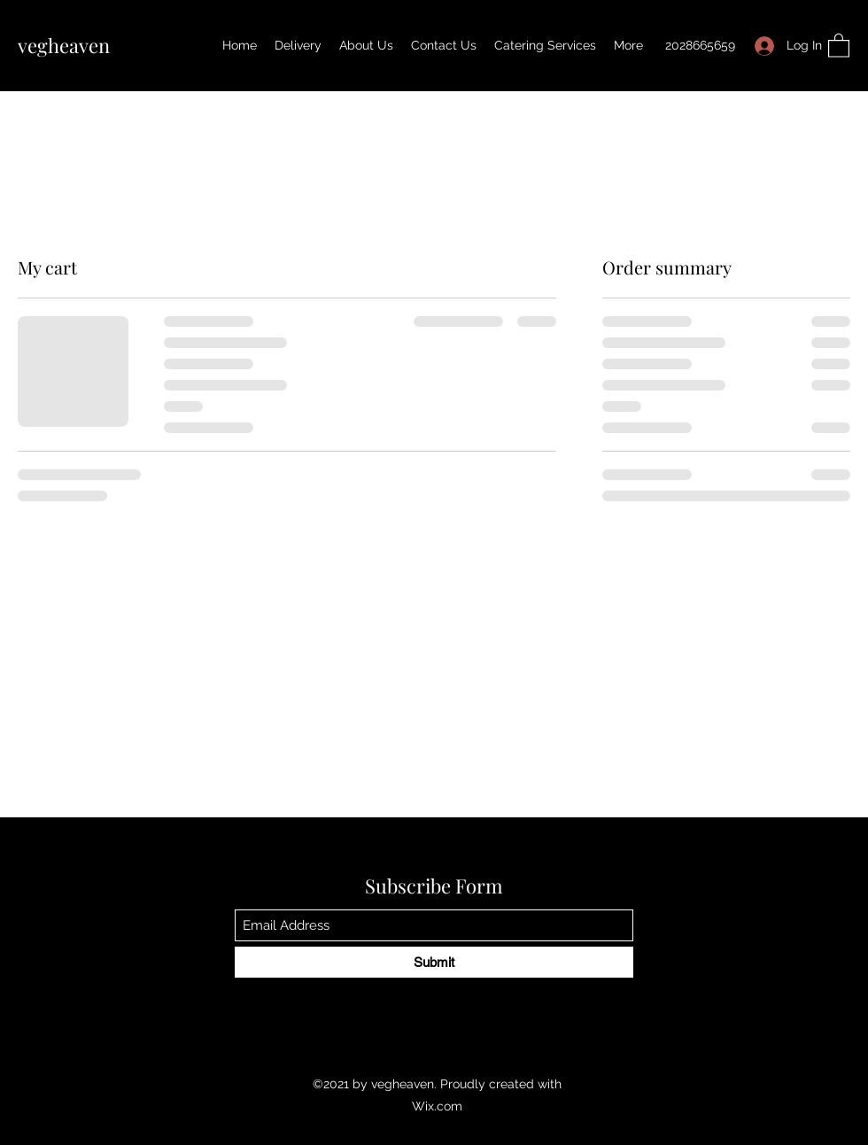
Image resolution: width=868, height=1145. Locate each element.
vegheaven (64, 45)
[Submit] (434, 962)
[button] (838, 45)
